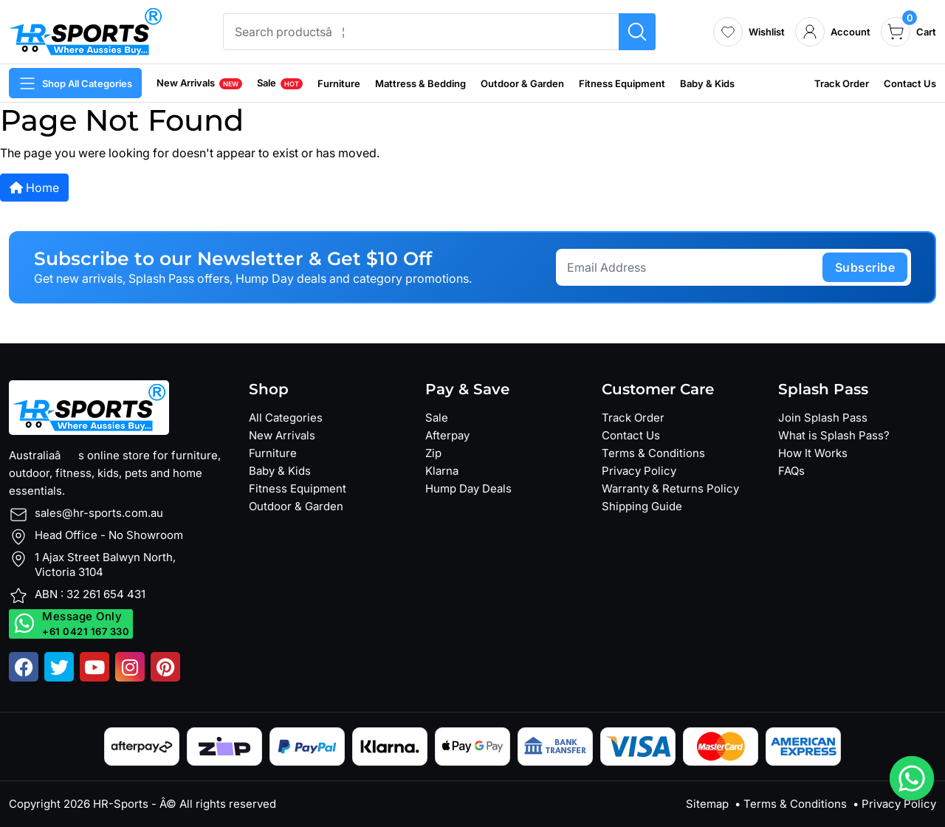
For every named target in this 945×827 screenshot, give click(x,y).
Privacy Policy (639, 471)
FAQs (791, 471)
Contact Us (910, 83)
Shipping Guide (642, 506)
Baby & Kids (707, 83)
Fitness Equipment (622, 83)
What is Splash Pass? (834, 435)
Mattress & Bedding (420, 83)
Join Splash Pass (822, 418)
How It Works (813, 453)
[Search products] (637, 31)
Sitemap (707, 804)
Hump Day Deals (468, 488)
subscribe (865, 267)
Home (34, 187)
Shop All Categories (75, 83)
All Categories (286, 418)
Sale (280, 83)
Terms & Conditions (653, 453)
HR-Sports (120, 804)
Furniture (338, 83)
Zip (433, 453)
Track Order (841, 83)
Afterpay (447, 435)
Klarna (441, 471)
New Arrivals (199, 83)
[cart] (908, 32)
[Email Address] (691, 267)
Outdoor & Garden (522, 83)
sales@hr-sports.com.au (99, 513)
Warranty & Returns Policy (670, 488)
